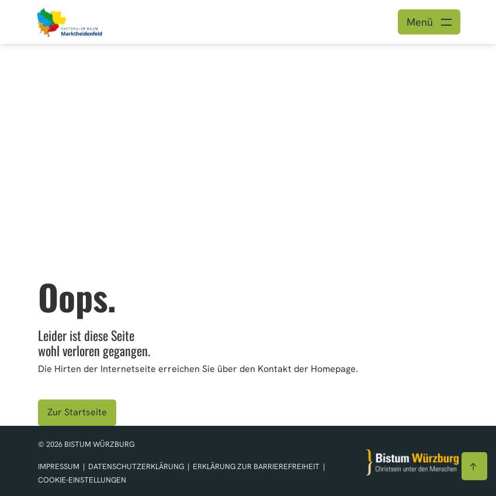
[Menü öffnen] (429, 22)
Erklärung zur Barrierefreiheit (256, 466)
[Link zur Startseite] (89, 21)
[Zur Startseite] (412, 462)
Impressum (59, 466)
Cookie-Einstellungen (82, 480)
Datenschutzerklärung (137, 466)
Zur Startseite (77, 412)
